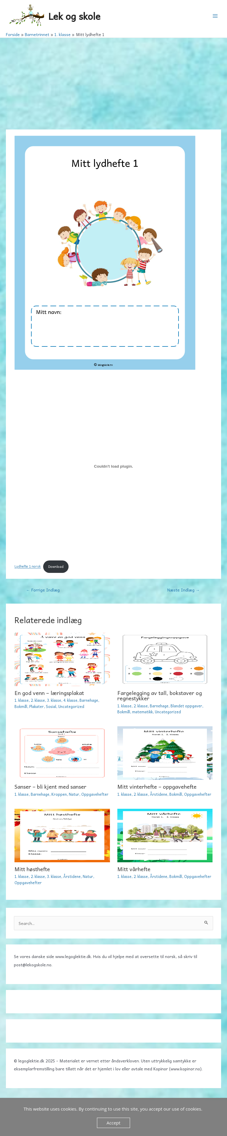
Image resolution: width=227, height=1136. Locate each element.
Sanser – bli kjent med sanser (50, 786)
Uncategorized (71, 706)
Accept (114, 1123)
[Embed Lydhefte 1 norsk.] (113, 466)
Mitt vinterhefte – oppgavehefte (157, 786)
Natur (74, 794)
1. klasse (21, 700)
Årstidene (158, 794)
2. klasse (38, 700)
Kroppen (59, 794)
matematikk (142, 712)
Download (56, 566)
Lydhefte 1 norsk (27, 566)
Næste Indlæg (183, 589)
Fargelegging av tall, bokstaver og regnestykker (159, 695)
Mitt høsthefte (32, 869)
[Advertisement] (113, 82)
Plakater (36, 706)
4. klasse (70, 700)
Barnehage (89, 700)
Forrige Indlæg (43, 589)
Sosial (51, 706)
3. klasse (54, 700)
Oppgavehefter (94, 794)
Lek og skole (74, 15)
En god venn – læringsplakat (49, 692)
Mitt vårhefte (133, 869)
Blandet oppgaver (186, 706)
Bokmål (20, 706)
